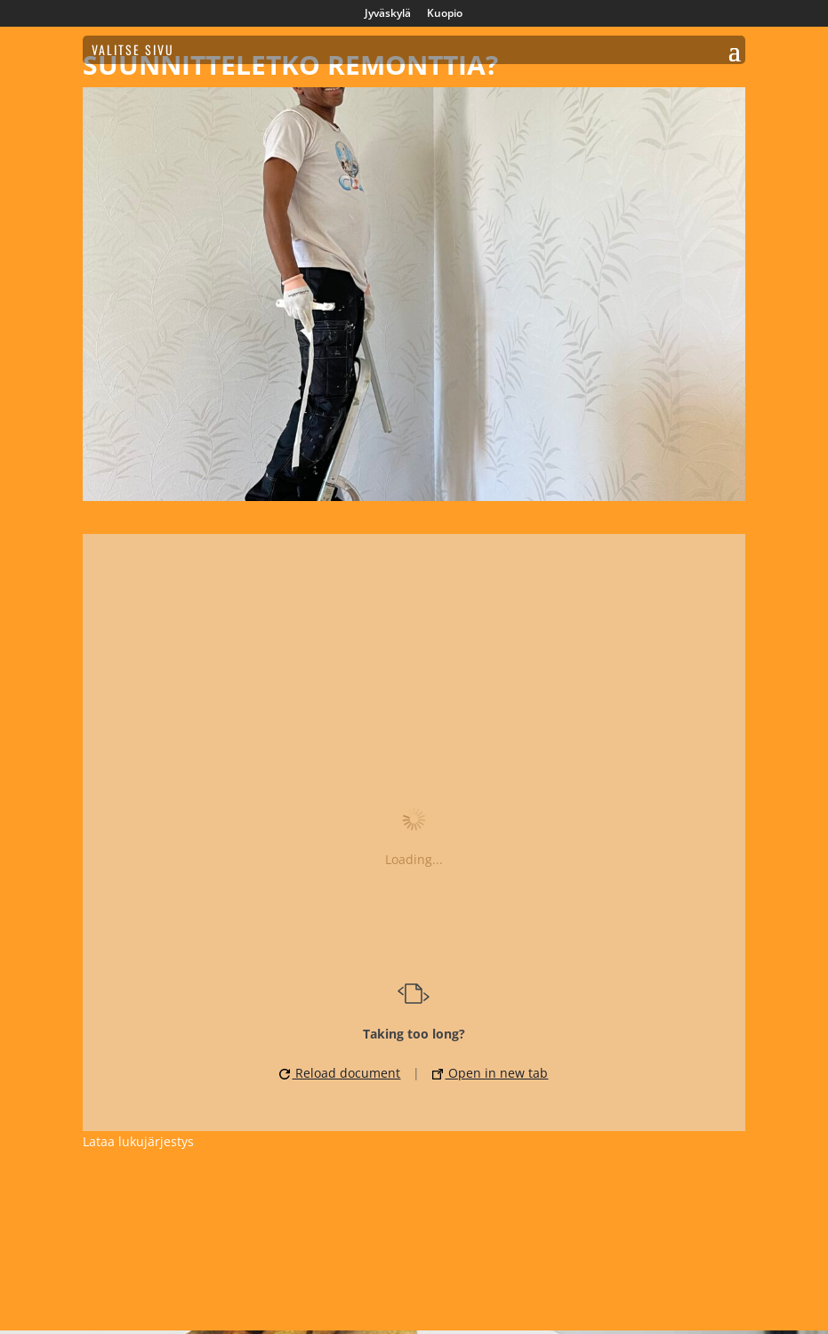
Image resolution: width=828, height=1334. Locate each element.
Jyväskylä (388, 14)
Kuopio (444, 14)
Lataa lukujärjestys (138, 1141)
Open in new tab (490, 1072)
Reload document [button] (339, 1072)
